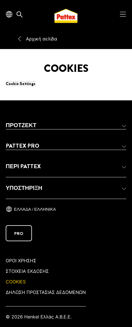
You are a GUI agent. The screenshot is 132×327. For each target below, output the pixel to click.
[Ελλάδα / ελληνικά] (31, 209)
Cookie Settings (20, 83)
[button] (66, 125)
